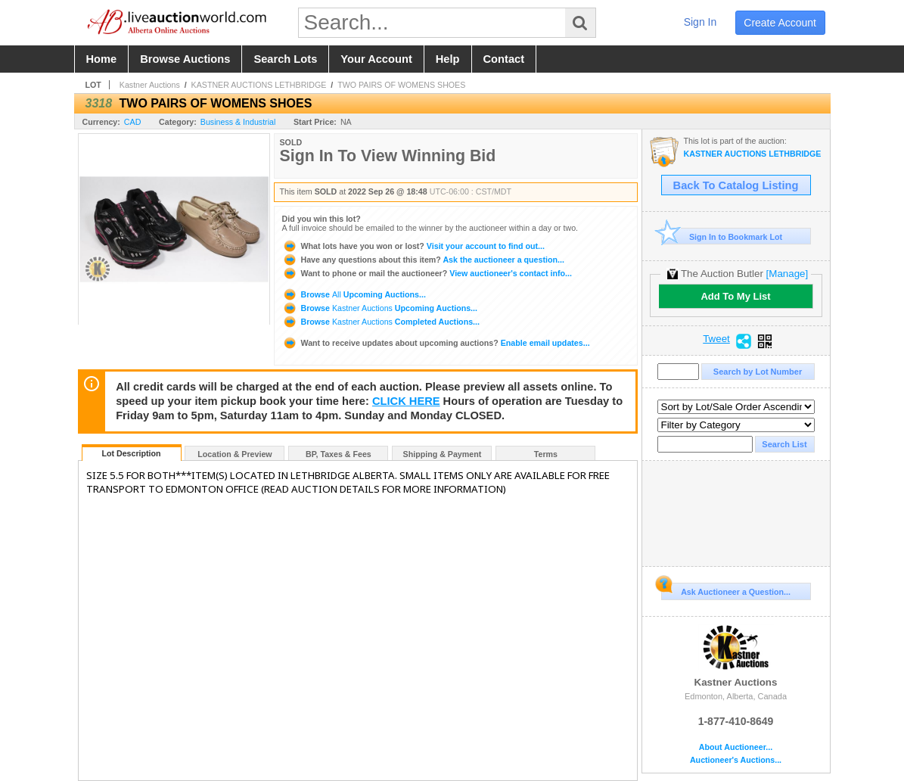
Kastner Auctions (150, 84)
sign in (700, 22)
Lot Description (130, 453)
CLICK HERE (406, 401)
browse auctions (185, 59)
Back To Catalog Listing (736, 185)
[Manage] (787, 273)
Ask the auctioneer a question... (423, 259)
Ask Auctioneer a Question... (726, 589)
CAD (132, 121)
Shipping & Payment (442, 454)
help (448, 59)
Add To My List (735, 296)
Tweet (716, 339)
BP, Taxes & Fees (338, 454)
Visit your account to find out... (413, 245)
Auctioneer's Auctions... (735, 760)
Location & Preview (234, 454)
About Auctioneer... (735, 747)
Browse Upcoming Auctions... (354, 294)
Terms (546, 454)
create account (780, 23)
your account (376, 59)
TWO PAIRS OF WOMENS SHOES (401, 84)
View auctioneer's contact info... (427, 273)
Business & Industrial (238, 121)
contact (504, 59)
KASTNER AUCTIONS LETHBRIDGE (259, 84)
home (101, 59)
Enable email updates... (436, 342)
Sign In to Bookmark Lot (722, 236)
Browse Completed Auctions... (381, 321)
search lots (285, 59)
